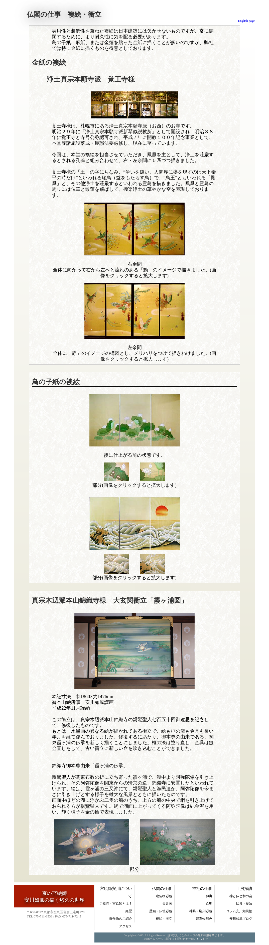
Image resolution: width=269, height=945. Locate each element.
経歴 (128, 911)
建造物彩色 (164, 896)
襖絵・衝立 (164, 918)
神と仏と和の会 (240, 896)
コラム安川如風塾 (239, 911)
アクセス (125, 926)
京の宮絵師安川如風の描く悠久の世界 (54, 896)
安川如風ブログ (240, 918)
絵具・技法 (244, 903)
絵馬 (209, 903)
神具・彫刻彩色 (200, 911)
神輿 (209, 896)
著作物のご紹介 (120, 918)
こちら (198, 938)
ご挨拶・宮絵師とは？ (115, 903)
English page (246, 21)
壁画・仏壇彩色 (160, 911)
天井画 (167, 903)
